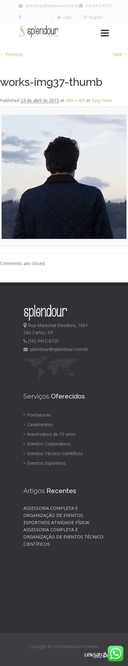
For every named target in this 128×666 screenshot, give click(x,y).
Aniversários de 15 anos (49, 434)
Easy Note (101, 100)
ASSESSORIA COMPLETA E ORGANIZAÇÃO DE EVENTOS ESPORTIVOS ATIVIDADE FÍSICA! (56, 515)
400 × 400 (76, 100)
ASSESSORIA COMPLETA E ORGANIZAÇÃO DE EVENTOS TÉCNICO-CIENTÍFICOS (64, 537)
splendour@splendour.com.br (49, 5)
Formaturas (37, 415)
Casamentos (38, 424)
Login (65, 17)
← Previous (11, 54)
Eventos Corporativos (47, 444)
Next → (120, 54)
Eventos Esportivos (44, 463)
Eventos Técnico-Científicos (53, 453)
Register (93, 17)
